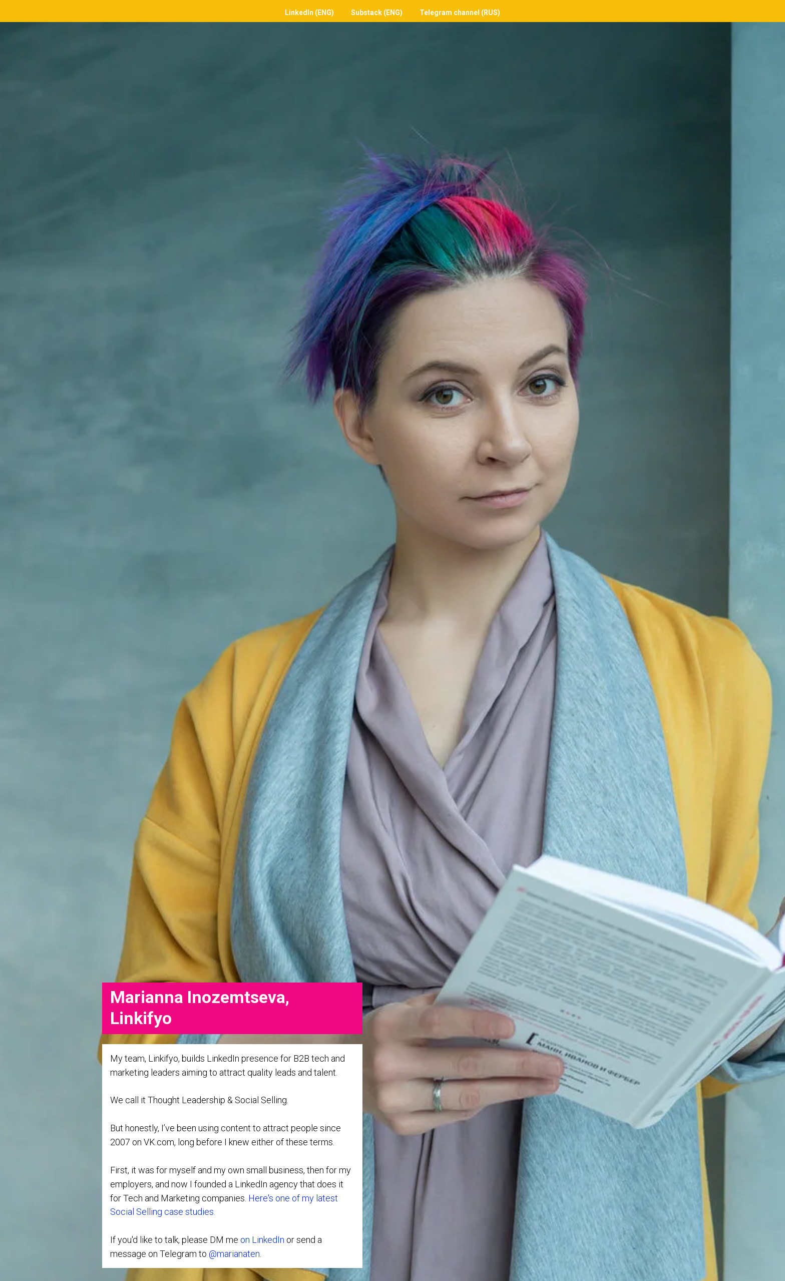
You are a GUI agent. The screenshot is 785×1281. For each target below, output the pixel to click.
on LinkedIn (262, 1239)
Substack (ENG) (377, 13)
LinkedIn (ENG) (309, 13)
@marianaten (234, 1253)
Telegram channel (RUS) (460, 13)
